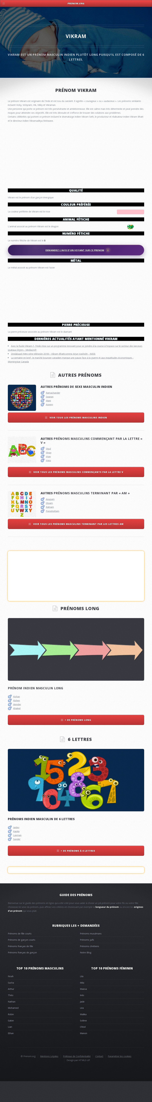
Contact (99, 1076)
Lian (10, 1047)
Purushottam (52, 531)
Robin (11, 1034)
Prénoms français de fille (20, 966)
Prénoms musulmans (91, 954)
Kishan (16, 717)
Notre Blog (85, 973)
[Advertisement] (76, 294)
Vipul (48, 469)
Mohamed (13, 1028)
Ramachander (53, 413)
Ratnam (50, 527)
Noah (10, 996)
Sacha (11, 1003)
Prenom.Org (76, 3)
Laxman (17, 855)
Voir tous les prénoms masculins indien (78, 438)
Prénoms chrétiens (89, 966)
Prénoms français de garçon (22, 973)
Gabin (11, 1041)
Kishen (16, 721)
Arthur (11, 1009)
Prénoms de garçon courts (21, 960)
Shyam (49, 523)
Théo (10, 1015)
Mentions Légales (49, 1076)
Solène (83, 1041)
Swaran (49, 417)
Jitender (17, 725)
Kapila (16, 851)
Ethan (11, 1053)
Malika (83, 1034)
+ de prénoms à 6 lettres (78, 871)
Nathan (11, 1022)
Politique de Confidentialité (77, 1076)
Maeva (83, 1009)
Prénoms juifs (87, 960)
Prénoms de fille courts (19, 954)
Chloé (83, 1047)
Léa (82, 1028)
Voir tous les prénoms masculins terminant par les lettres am (77, 544)
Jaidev (16, 848)
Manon (83, 1053)
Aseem (49, 425)
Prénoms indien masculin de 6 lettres (41, 839)
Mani (48, 421)
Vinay (48, 473)
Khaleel (17, 728)
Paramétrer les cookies (119, 1076)
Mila (82, 1003)
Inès (82, 1015)
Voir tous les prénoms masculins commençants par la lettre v (78, 492)
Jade (82, 1022)
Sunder (16, 859)
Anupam (50, 519)
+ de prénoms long (78, 740)
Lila (81, 996)
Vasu (48, 481)
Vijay (48, 477)
